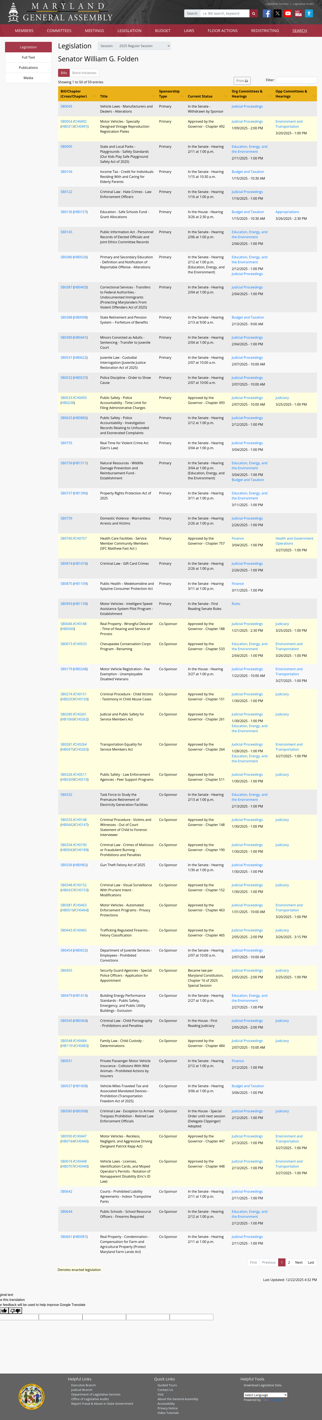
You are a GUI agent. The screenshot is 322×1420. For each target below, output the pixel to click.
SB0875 (66, 583)
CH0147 (81, 824)
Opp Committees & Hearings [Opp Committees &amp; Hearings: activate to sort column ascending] (291, 94)
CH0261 (80, 714)
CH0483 (81, 1045)
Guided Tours (167, 1385)
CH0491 (81, 126)
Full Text (28, 57)
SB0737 (66, 493)
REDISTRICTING (265, 30)
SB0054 (66, 121)
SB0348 (66, 885)
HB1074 (80, 563)
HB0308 (80, 1111)
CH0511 (80, 774)
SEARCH (299, 30)
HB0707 (68, 1166)
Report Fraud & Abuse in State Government (102, 1403)
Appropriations (287, 212)
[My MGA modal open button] (297, 13)
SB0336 (66, 865)
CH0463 (80, 905)
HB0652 (80, 950)
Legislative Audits (303, 4)
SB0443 (66, 930)
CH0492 (80, 121)
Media (28, 78)
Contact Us (165, 1390)
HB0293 (68, 699)
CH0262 (81, 719)
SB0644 (66, 1211)
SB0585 (66, 1111)
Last (311, 1262)
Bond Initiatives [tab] (84, 73)
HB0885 (80, 417)
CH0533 (80, 644)
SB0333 (66, 819)
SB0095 (66, 146)
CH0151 (80, 694)
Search (192, 13)
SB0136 (66, 212)
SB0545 (66, 1020)
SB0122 (66, 191)
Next (298, 1262)
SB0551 (66, 1061)
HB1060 (68, 719)
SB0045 (66, 106)
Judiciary (282, 397)
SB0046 (66, 623)
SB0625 (66, 417)
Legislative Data (270, 1385)
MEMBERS (24, 30)
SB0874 (66, 563)
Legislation (28, 47)
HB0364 (80, 1020)
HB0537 (80, 377)
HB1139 (80, 603)
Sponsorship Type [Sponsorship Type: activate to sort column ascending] (169, 94)
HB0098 (80, 317)
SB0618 (66, 1161)
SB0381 (66, 905)
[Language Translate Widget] (265, 1394)
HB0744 (68, 1141)
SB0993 (66, 603)
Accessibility (166, 1403)
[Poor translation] (15, 1310)
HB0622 (80, 357)
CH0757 (80, 538)
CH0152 (80, 885)
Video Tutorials (168, 1413)
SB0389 (66, 337)
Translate (272, 1400)
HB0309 (68, 779)
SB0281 (66, 744)
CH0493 (80, 397)
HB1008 (80, 1086)
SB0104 (66, 171)
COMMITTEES (59, 30)
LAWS (189, 30)
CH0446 (81, 1141)
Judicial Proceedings (247, 106)
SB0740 (66, 538)
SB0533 (66, 397)
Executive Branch (83, 1385)
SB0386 (66, 257)
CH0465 (80, 930)
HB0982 (80, 865)
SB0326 (66, 774)
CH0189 (81, 850)
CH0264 (80, 744)
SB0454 (66, 950)
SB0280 (66, 714)
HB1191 (68, 1045)
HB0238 (68, 402)
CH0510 (81, 779)
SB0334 (66, 844)
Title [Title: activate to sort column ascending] (103, 96)
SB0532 (66, 377)
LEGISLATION (129, 30)
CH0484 (80, 1040)
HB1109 (80, 583)
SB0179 (66, 669)
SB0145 (66, 232)
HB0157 (80, 212)
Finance (238, 538)
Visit (160, 1394)
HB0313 (68, 126)
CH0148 (80, 819)
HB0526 (80, 257)
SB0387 (66, 287)
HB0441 (80, 337)
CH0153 (81, 890)
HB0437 (68, 890)
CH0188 (80, 623)
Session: (106, 46)
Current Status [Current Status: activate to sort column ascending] (200, 96)
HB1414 (80, 995)
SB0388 (66, 317)
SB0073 (66, 644)
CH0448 (80, 1161)
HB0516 (68, 910)
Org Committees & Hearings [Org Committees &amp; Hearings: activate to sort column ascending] (247, 94)
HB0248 (80, 669)
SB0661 (66, 1236)
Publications (28, 67)
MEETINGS (94, 30)
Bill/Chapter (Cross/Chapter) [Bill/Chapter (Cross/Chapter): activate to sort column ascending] (74, 94)
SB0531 (66, 357)
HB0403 (80, 287)
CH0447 (80, 1136)
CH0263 (81, 749)
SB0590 (66, 1136)
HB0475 (68, 749)
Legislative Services (277, 4)
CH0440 (81, 1166)
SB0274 (66, 694)
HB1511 (80, 463)
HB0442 (68, 824)
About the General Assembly (178, 1399)
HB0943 (68, 850)
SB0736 (66, 463)
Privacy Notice (168, 1408)
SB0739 (66, 518)
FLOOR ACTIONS (223, 30)
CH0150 (81, 699)
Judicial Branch (82, 1390)
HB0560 (68, 628)
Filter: (291, 80)
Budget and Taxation (248, 171)
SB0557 (66, 1086)
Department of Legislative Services (96, 1394)
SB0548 (66, 1040)
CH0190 (80, 844)
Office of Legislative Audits (90, 1399)
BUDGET (162, 30)
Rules (236, 603)
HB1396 (80, 493)
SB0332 (66, 794)
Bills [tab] (64, 73)
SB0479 (66, 995)
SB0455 (66, 970)
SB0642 (66, 1191)
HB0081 (80, 1236)
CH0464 (81, 910)
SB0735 (66, 443)
